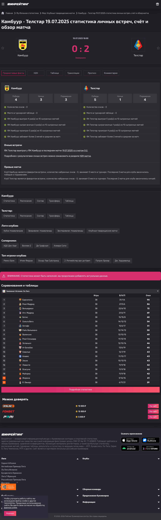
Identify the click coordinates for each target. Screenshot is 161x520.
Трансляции (73, 73)
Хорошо (10, 513)
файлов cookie (10, 508)
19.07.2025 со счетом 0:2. (75, 150)
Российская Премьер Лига (13, 480)
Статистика (9, 201)
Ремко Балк (9, 260)
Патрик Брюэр (102, 260)
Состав (40, 201)
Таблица (54, 73)
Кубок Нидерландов (13, 231)
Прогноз (92, 73)
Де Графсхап (42, 246)
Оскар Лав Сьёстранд (48, 260)
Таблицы (69, 201)
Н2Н (36, 73)
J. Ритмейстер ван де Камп (77, 260)
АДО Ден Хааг (10, 246)
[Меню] (3, 4)
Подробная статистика (80, 389)
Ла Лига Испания (9, 470)
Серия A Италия (8, 463)
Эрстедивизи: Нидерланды (70, 231)
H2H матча (85, 156)
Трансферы (54, 201)
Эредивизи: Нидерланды (40, 231)
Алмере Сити (60, 246)
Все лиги (5, 483)
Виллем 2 (26, 246)
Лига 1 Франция (8, 476)
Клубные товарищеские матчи (103, 231)
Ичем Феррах (26, 260)
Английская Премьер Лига (13, 466)
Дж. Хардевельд (122, 260)
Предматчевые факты (13, 73)
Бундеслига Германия (11, 473)
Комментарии (110, 73)
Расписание (26, 201)
